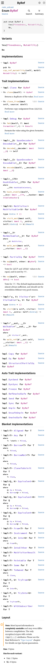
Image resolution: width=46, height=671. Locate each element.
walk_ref (12, 339)
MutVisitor (20, 206)
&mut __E (8, 170)
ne (8, 276)
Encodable (9, 163)
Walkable (8, 326)
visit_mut (12, 218)
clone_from (13, 101)
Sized (23, 441)
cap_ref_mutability (14, 70)
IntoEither (20, 547)
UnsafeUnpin (16, 412)
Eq (10, 358)
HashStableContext (22, 187)
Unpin (12, 408)
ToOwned (18, 570)
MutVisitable (11, 209)
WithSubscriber (23, 606)
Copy (11, 353)
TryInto (22, 593)
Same (16, 565)
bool (9, 264)
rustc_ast (6, 7)
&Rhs (5, 279)
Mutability (34, 24)
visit (10, 309)
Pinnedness (19, 24)
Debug (13, 118)
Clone (13, 87)
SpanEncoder (24, 159)
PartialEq (16, 257)
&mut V (18, 221)
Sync (11, 403)
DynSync (13, 384)
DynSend (13, 379)
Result (29, 126)
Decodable (9, 143)
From (16, 528)
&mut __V (21, 248)
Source (5, 14)
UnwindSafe (15, 417)
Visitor (24, 296)
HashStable (10, 182)
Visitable (9, 300)
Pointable (20, 560)
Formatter (8, 126)
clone (10, 92)
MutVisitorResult (24, 552)
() (20, 214)
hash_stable (13, 192)
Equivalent (24, 481)
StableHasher (10, 197)
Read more (39, 96)
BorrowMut (20, 455)
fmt (9, 123)
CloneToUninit (22, 468)
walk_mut (12, 245)
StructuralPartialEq (21, 363)
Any (16, 435)
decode (10, 148)
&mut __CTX (18, 195)
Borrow (18, 445)
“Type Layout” (26, 640)
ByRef (21, 3)
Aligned (18, 430)
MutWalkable (10, 235)
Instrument (20, 533)
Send (11, 398)
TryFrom (22, 579)
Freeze (13, 389)
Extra (12, 214)
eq (8, 261)
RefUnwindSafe (17, 393)
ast (12, 7)
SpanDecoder (24, 140)
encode (10, 167)
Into (20, 537)
